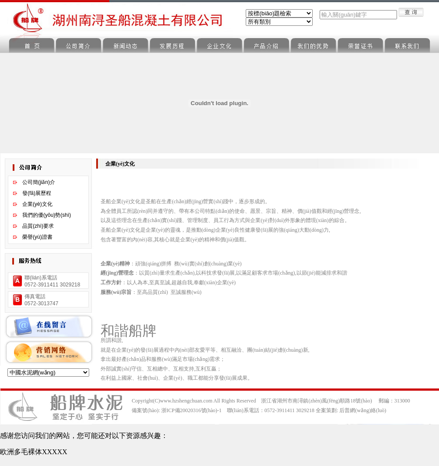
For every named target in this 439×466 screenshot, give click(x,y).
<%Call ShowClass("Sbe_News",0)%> (279, 22)
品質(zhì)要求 (38, 226)
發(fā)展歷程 (36, 193)
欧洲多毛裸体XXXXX (33, 451)
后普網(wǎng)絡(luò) (362, 410)
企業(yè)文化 (37, 204)
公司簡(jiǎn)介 (38, 182)
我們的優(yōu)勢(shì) (46, 215)
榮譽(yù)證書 (37, 237)
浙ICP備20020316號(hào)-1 (191, 410)
